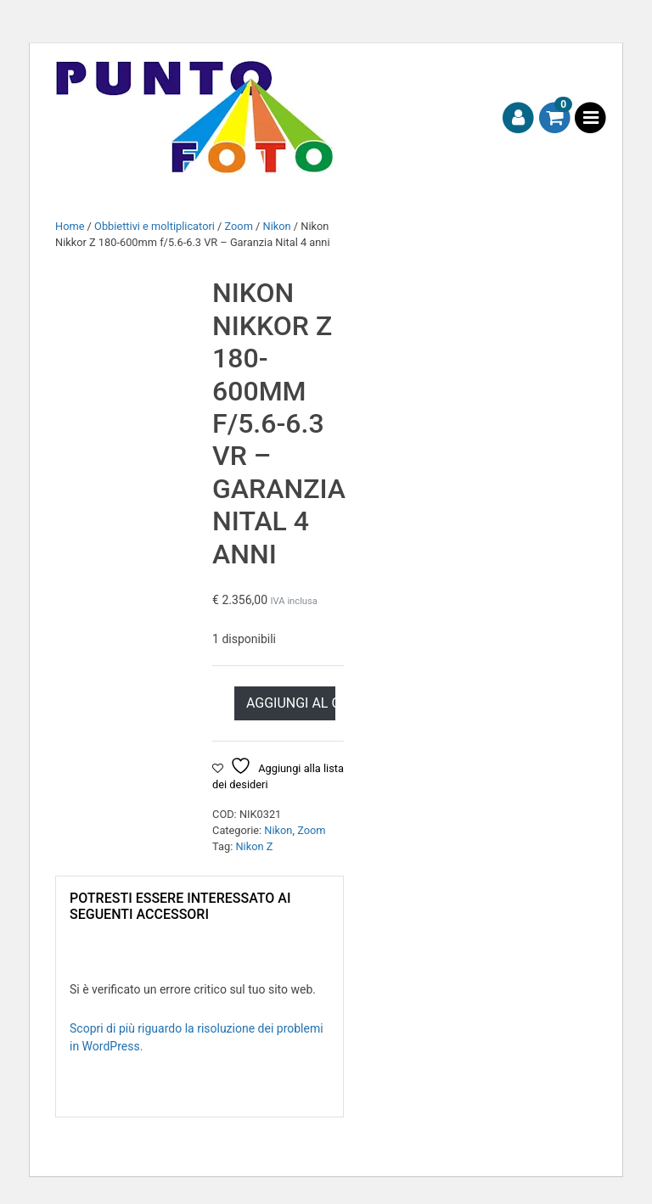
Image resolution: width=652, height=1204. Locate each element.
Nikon (277, 226)
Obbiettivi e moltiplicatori (154, 226)
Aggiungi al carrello (290, 703)
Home (69, 226)
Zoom (239, 226)
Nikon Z (254, 846)
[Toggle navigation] (590, 118)
